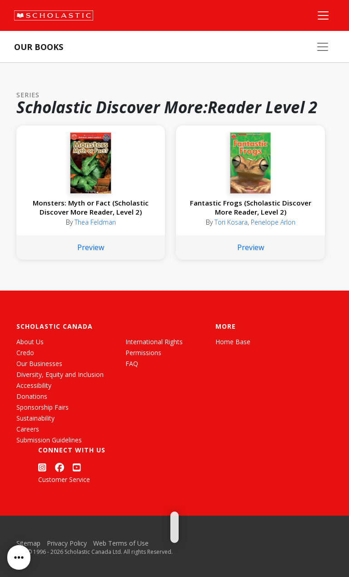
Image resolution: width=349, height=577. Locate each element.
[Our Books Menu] (322, 46)
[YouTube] (77, 467)
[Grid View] (166, 521)
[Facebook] (59, 467)
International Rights (154, 341)
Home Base (232, 341)
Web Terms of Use (121, 543)
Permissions (143, 352)
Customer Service (64, 479)
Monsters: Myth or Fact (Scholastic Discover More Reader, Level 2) (91, 207)
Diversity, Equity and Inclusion (60, 374)
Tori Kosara (231, 222)
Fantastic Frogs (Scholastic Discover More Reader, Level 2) (250, 207)
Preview (90, 247)
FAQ (131, 363)
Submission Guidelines (49, 440)
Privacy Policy (67, 543)
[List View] (182, 521)
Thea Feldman (95, 222)
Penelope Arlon (273, 222)
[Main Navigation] (323, 15)
